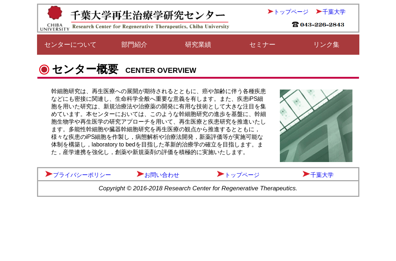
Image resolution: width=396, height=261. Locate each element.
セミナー (262, 44)
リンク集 (326, 44)
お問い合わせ (161, 175)
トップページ (291, 12)
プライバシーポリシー (82, 175)
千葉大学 (334, 12)
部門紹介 (134, 44)
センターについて (70, 44)
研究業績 (198, 44)
